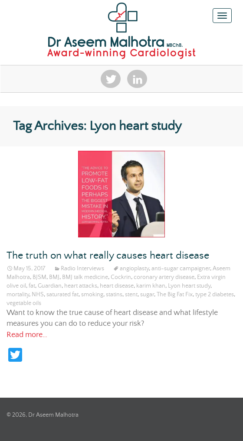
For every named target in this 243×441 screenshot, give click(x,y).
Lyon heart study (189, 285)
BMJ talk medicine (85, 277)
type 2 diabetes (214, 294)
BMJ (54, 277)
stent (131, 294)
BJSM (39, 277)
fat (32, 285)
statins (114, 294)
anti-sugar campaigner (180, 268)
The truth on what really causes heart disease (108, 256)
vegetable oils (24, 303)
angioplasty (134, 268)
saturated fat (62, 294)
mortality (18, 294)
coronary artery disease (164, 277)
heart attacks (80, 285)
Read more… (27, 335)
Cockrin (121, 277)
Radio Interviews (82, 268)
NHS (38, 294)
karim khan (150, 285)
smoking (92, 294)
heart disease (117, 285)
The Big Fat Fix (175, 294)
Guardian (50, 285)
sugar (147, 294)
